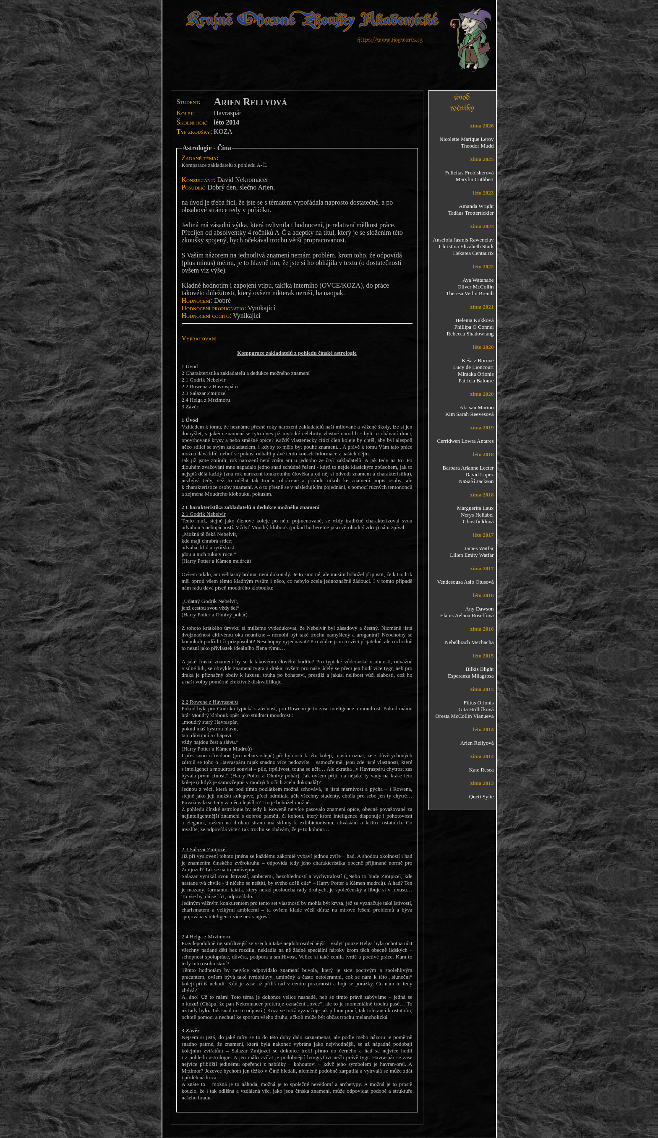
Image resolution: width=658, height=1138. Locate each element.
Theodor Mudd (477, 146)
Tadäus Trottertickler (471, 213)
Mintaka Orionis (476, 374)
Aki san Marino (477, 407)
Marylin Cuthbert (475, 179)
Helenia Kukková (474, 320)
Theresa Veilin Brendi (470, 293)
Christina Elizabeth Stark (466, 246)
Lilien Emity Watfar (472, 555)
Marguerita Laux (475, 508)
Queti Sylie (481, 796)
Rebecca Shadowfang (470, 333)
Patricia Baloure (476, 380)
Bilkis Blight (480, 669)
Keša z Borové (478, 360)
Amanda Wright (476, 206)
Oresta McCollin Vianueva (464, 716)
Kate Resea (481, 769)
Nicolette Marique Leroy (466, 139)
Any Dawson (479, 608)
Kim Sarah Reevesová (469, 414)
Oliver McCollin (475, 286)
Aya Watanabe (478, 280)
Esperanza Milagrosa (471, 676)
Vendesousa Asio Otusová (465, 582)
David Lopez (479, 474)
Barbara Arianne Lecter (468, 468)
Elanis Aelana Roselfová (467, 615)
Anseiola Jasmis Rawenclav (463, 239)
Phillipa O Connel (474, 327)
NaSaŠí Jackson (476, 481)
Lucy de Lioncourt (473, 367)
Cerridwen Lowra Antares (465, 441)
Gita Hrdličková (476, 709)
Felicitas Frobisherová (469, 172)
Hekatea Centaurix (473, 253)
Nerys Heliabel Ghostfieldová (477, 518)
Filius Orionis (479, 702)
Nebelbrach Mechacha (469, 642)
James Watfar (479, 548)
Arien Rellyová (477, 743)
